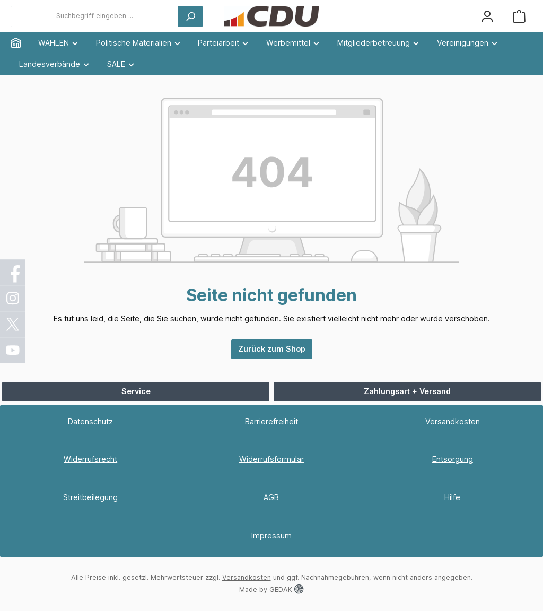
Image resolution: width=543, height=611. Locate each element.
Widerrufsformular (271, 459)
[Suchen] (190, 16)
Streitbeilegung (90, 497)
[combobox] (95, 16)
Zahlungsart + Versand (407, 391)
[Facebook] (13, 272)
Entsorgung (452, 459)
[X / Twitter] (13, 324)
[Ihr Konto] (487, 16)
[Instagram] (13, 298)
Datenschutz (90, 421)
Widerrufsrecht (90, 459)
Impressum (271, 535)
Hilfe (452, 497)
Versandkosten (452, 421)
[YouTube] (13, 350)
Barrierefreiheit (271, 421)
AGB (271, 497)
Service (136, 391)
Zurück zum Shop (271, 348)
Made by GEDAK (271, 589)
